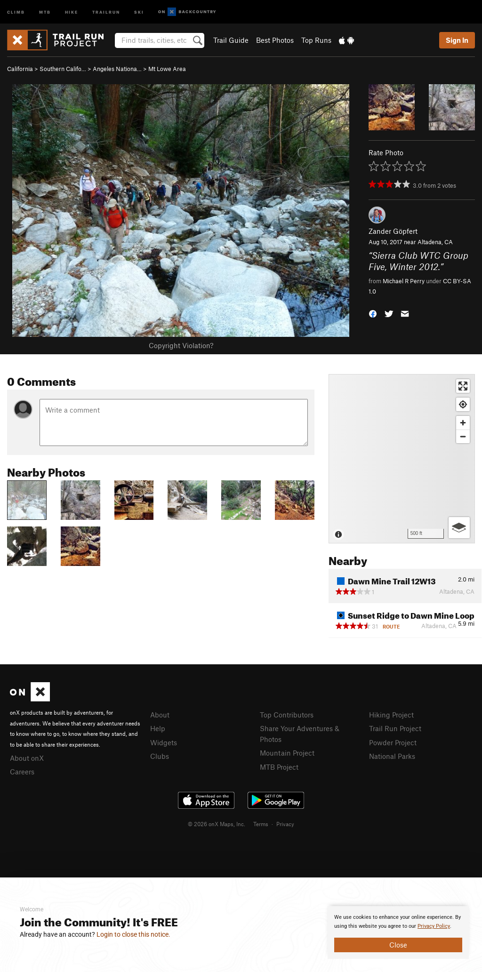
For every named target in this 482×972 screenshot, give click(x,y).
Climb (16, 11)
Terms (260, 824)
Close (398, 944)
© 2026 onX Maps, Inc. (216, 824)
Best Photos (275, 40)
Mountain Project (287, 753)
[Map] (401, 458)
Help (157, 728)
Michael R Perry (404, 281)
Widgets (163, 742)
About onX (27, 758)
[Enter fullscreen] (463, 386)
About (159, 714)
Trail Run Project (395, 728)
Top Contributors (286, 714)
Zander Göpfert (393, 231)
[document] (398, 932)
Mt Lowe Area (167, 68)
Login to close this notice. (133, 934)
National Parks (392, 756)
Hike (71, 11)
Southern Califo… (63, 68)
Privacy (285, 824)
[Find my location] (463, 404)
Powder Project (393, 742)
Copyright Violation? (181, 345)
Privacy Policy (434, 926)
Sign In (457, 40)
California (20, 68)
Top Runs (316, 40)
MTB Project (279, 767)
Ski (139, 11)
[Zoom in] (463, 423)
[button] (373, 313)
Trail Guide (231, 40)
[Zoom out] (463, 436)
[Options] (459, 527)
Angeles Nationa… (117, 68)
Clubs (159, 756)
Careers (22, 771)
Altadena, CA (435, 242)
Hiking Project (391, 714)
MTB (45, 11)
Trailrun (106, 11)
